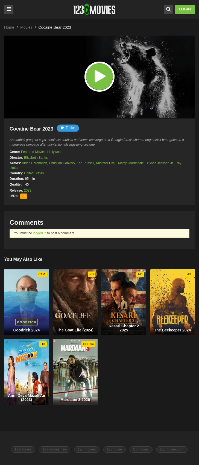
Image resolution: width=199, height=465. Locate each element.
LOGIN (185, 9)
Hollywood (54, 152)
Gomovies (141, 449)
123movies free (54, 449)
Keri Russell (85, 163)
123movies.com (172, 449)
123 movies (87, 449)
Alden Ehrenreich (34, 163)
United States (34, 173)
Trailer (68, 128)
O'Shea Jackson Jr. (159, 163)
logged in (39, 233)
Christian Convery (62, 163)
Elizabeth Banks (36, 158)
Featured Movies (33, 152)
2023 (27, 190)
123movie (114, 449)
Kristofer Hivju (106, 163)
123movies (23, 449)
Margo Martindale (131, 163)
